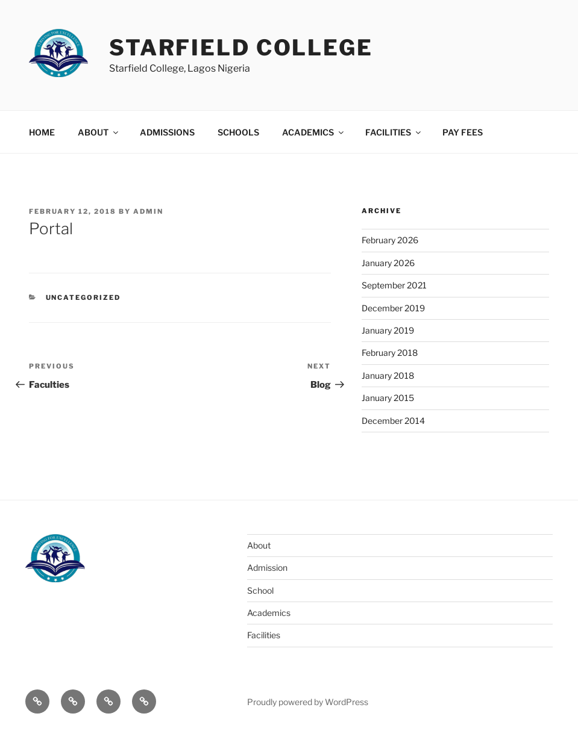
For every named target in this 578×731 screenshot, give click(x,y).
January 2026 (388, 263)
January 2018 (388, 375)
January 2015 (388, 398)
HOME (42, 132)
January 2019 (388, 330)
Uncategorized (83, 297)
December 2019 (393, 308)
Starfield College (241, 47)
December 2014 (393, 420)
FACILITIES (394, 132)
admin (148, 211)
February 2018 (390, 352)
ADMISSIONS (167, 132)
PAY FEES (462, 132)
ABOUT (99, 132)
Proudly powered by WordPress (307, 702)
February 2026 (390, 240)
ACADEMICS (313, 132)
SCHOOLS (238, 132)
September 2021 (394, 285)
